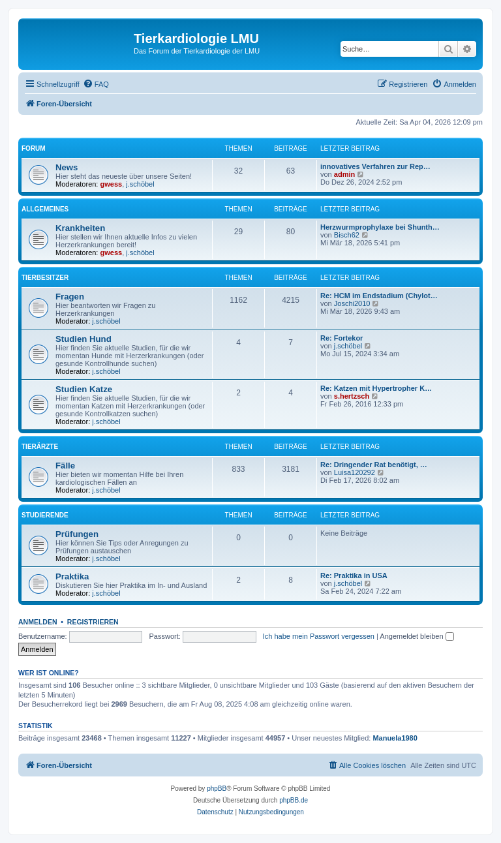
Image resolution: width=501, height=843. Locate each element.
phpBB (216, 788)
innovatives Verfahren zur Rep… (375, 166)
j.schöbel (140, 184)
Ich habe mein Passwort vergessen (318, 636)
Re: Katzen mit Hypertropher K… (376, 388)
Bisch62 (346, 235)
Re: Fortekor (341, 338)
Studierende (45, 515)
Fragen (69, 296)
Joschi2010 (352, 303)
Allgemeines (45, 209)
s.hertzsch (351, 396)
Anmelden (37, 622)
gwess (111, 184)
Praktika (72, 576)
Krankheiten (80, 228)
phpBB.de (293, 800)
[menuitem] (96, 84)
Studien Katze (83, 389)
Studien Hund (83, 339)
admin (344, 174)
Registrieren (93, 622)
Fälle (65, 465)
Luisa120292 (354, 472)
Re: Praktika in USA (353, 575)
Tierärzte (40, 446)
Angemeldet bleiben (416, 636)
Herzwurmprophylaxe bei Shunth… (380, 227)
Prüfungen (77, 534)
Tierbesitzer (45, 277)
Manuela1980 (394, 738)
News (66, 167)
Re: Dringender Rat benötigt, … (373, 464)
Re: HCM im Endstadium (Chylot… (379, 295)
